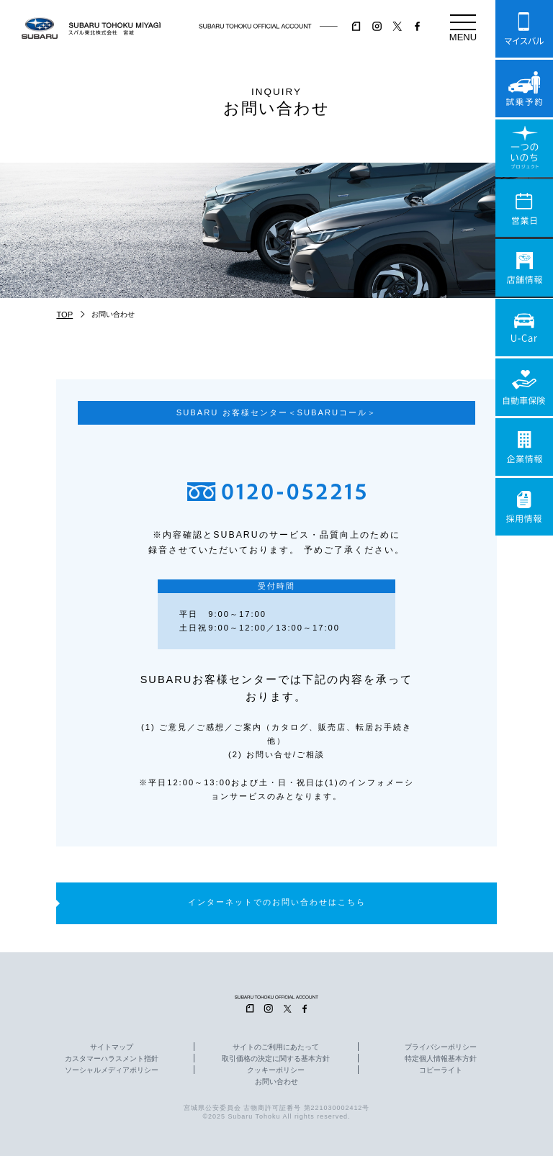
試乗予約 (524, 88)
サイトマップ (111, 1047)
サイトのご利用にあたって (276, 1047)
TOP (64, 314)
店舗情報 (524, 268)
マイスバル (524, 29)
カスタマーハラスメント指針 (111, 1058)
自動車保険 (524, 387)
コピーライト (440, 1070)
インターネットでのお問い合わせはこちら (277, 902)
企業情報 (524, 447)
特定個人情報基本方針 (441, 1058)
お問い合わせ (276, 1081)
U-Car (524, 327)
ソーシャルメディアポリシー (111, 1070)
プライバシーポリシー (441, 1047)
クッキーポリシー (276, 1070)
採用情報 (524, 507)
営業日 (524, 208)
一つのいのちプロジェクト (524, 148)
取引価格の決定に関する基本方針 (276, 1058)
